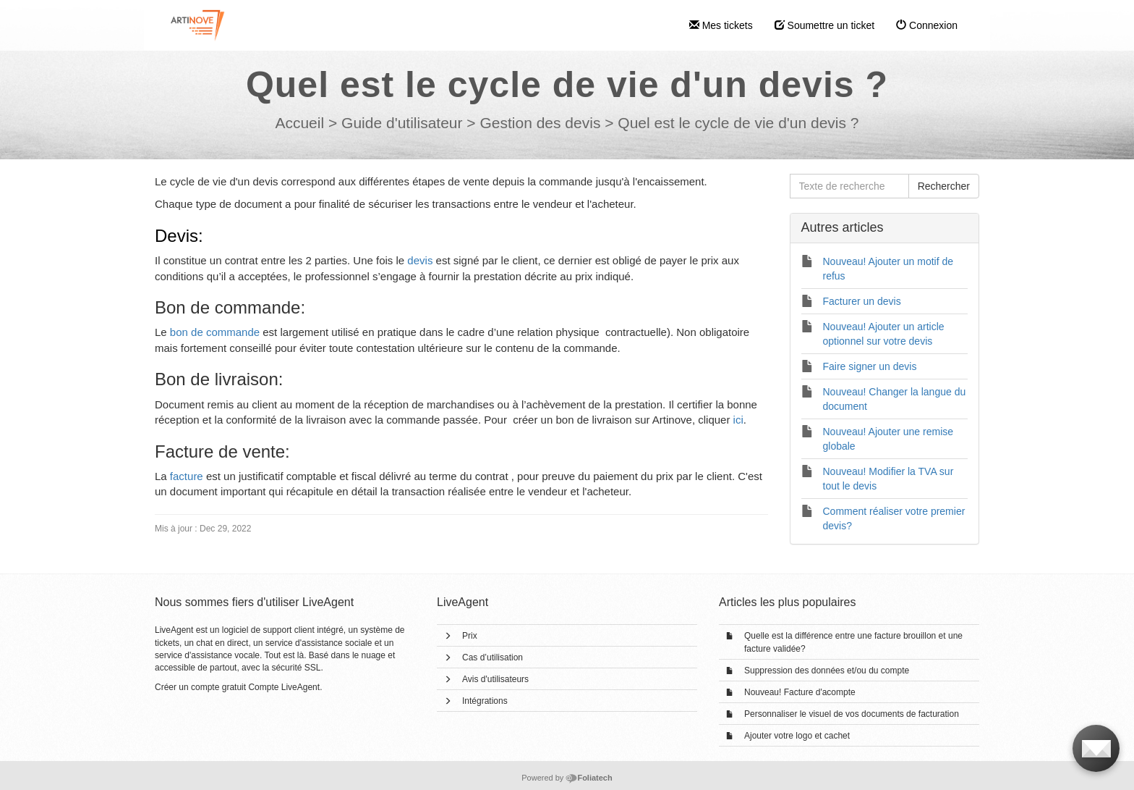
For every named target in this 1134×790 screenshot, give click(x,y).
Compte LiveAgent (284, 687)
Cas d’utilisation (492, 657)
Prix (469, 636)
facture (186, 476)
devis (419, 260)
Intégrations (485, 701)
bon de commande (215, 332)
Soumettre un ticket (825, 25)
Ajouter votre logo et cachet (797, 736)
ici (738, 419)
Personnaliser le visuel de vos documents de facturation (851, 714)
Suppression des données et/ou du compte (826, 670)
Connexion (927, 25)
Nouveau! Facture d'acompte (800, 692)
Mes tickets (721, 25)
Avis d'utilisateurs (495, 679)
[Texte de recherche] (849, 186)
